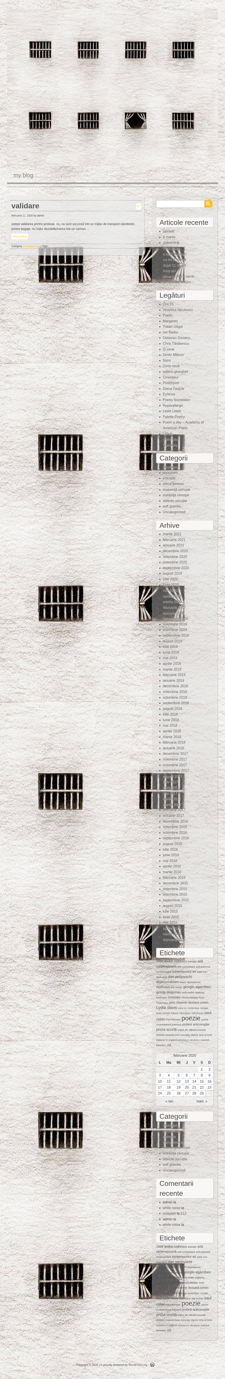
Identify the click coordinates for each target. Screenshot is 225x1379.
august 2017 (172, 776)
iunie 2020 (171, 585)
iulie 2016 (170, 849)
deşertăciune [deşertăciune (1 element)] (194, 982)
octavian (169, 1213)
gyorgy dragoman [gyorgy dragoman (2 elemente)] (168, 992)
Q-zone (168, 349)
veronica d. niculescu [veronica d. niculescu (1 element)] (189, 1040)
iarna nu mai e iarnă (178, 276)
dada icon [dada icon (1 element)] (202, 971)
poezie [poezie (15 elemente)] (190, 1018)
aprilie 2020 (172, 596)
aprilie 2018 (172, 731)
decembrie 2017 (175, 754)
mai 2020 (170, 590)
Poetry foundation (176, 400)
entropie (169, 478)
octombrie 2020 (175, 562)
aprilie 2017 (172, 799)
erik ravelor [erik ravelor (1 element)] (176, 987)
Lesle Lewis (172, 411)
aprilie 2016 (172, 866)
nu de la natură (174, 259)
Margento (170, 321)
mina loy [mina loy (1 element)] (182, 1008)
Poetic (167, 315)
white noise (171, 1208)
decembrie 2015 (175, 883)
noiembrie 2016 (175, 827)
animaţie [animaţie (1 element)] (192, 961)
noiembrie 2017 (175, 759)
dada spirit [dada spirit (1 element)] (161, 977)
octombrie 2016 (175, 832)
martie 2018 (172, 737)
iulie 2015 (170, 911)
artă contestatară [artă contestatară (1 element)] (186, 966)
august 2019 (172, 641)
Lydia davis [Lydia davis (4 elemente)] (166, 1007)
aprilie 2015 (172, 928)
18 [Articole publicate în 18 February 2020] (169, 1087)
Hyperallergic (173, 405)
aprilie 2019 (172, 664)
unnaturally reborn (177, 282)
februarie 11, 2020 (22, 215)
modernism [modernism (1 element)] (193, 1008)
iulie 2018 (170, 714)
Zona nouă (171, 366)
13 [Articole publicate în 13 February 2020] (187, 1081)
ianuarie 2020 (173, 613)
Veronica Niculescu (178, 310)
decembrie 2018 (175, 686)
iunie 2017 (171, 787)
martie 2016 (172, 872)
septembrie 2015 (176, 900)
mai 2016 (170, 861)
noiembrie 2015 (175, 889)
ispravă (168, 231)
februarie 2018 (174, 742)
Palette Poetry (174, 417)
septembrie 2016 (176, 838)
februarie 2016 (174, 878)
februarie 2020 (174, 607)
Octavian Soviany (176, 338)
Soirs (167, 360)
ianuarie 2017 (173, 816)
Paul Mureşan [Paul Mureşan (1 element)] (173, 1019)
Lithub (167, 434)
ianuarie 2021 (173, 545)
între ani (169, 271)
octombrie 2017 (175, 765)
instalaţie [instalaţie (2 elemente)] (174, 997)
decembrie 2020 (175, 551)
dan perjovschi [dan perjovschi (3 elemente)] (180, 977)
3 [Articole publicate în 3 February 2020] (160, 1075)
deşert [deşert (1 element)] (183, 982)
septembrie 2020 (176, 568)
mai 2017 (170, 793)
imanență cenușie (176, 489)
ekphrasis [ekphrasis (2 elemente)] (163, 987)
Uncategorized (31, 246)
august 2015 (172, 906)
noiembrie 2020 (175, 557)
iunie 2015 (171, 917)
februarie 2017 (174, 810)
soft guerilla (172, 506)
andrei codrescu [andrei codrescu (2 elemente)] (175, 961)
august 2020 (172, 573)
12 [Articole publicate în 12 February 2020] (179, 1081)
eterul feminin (173, 484)
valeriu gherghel (175, 372)
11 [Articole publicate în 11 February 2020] (169, 1081)
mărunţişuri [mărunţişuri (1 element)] (185, 1013)
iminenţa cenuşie (176, 495)
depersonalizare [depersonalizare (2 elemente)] (167, 982)
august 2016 (172, 844)
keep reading (20, 236)
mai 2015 (170, 922)
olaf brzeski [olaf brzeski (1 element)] (197, 1013)
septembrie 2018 (176, 703)
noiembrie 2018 (175, 692)
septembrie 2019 (176, 635)
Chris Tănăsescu (176, 343)
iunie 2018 (171, 720)
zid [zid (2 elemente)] (169, 1045)
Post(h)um (171, 383)
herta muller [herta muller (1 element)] (188, 992)
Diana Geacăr (174, 389)
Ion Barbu (170, 332)
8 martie (169, 237)
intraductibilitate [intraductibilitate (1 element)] (189, 997)
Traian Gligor (173, 326)
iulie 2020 (170, 579)
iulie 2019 (170, 647)
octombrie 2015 (175, 894)
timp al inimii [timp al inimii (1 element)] (205, 1035)
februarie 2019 (174, 675)
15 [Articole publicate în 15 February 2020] (202, 1081)
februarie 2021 (174, 540)
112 (184, 1213)
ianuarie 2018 (173, 748)
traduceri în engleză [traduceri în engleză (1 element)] (166, 1040)
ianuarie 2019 (173, 680)
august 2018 (172, 709)
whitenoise (171, 439)
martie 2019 (172, 669)
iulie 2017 (170, 782)
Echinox (169, 394)
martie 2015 (172, 934)
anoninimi (170, 473)
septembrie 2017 (176, 770)
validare (25, 206)
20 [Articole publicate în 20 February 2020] (187, 1087)
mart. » (201, 1101)
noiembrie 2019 (175, 624)
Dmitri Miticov (173, 355)
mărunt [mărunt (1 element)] (174, 1013)
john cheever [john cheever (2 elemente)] (178, 1002)
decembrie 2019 (175, 618)
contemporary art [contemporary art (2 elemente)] (184, 971)
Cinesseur (171, 377)
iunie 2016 (171, 855)
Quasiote (170, 445)
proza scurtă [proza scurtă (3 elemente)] (166, 1029)
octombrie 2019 (175, 630)
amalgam (170, 467)
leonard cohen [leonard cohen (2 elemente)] (198, 1002)
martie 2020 (172, 601)
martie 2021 (172, 534)
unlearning (171, 242)
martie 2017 (172, 804)
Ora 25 (168, 304)
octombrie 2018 (175, 697)
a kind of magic (175, 254)
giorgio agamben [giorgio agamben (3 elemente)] (197, 987)
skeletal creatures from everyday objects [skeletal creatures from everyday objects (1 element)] (177, 1035)
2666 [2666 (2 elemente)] (159, 961)
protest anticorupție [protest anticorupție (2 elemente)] (195, 1024)
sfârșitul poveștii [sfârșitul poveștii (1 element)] (197, 1030)
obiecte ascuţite (175, 501)
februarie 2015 (174, 939)
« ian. (169, 1101)
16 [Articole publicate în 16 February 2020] (209, 1081)
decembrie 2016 (175, 821)
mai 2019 (170, 658)
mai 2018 (170, 725)
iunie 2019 (171, 652)
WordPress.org (138, 1364)
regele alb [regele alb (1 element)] (183, 1030)
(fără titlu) (170, 248)
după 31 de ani (174, 265)
